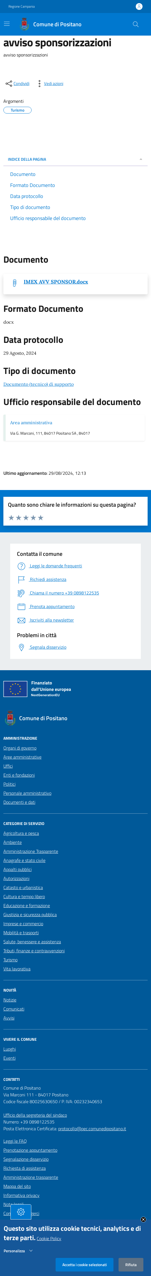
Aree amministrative (22, 757)
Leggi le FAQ (15, 1141)
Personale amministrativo (27, 793)
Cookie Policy (49, 1239)
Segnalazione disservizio (26, 1159)
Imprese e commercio (23, 923)
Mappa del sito (17, 1186)
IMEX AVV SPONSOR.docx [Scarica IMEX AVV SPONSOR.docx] (56, 281)
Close (143, 1220)
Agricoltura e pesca (21, 833)
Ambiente (12, 842)
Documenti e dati (19, 802)
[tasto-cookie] (20, 1213)
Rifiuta (131, 1266)
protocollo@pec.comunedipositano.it (92, 1128)
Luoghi (9, 1049)
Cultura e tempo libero (24, 896)
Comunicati (13, 1008)
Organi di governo (19, 747)
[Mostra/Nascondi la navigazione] (6, 23)
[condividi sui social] (16, 83)
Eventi (9, 1058)
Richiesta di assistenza (24, 1168)
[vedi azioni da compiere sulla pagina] (49, 83)
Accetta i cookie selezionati (84, 1266)
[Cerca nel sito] (136, 24)
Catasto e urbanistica (23, 887)
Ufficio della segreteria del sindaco (35, 1115)
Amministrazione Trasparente (30, 851)
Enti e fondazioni (19, 775)
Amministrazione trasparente (30, 1177)
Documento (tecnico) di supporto (38, 384)
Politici (9, 784)
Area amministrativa (31, 422)
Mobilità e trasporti (21, 932)
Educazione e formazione (26, 905)
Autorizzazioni (16, 878)
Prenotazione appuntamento (30, 1150)
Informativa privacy (21, 1195)
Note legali (13, 1204)
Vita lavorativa (16, 968)
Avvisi (8, 1017)
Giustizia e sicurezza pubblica (30, 914)
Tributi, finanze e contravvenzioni (34, 950)
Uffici (8, 766)
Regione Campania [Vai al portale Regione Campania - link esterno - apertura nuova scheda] (21, 6)
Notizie (9, 999)
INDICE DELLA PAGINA (75, 159)
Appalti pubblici (17, 869)
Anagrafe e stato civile (24, 860)
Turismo (10, 959)
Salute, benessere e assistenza (32, 941)
